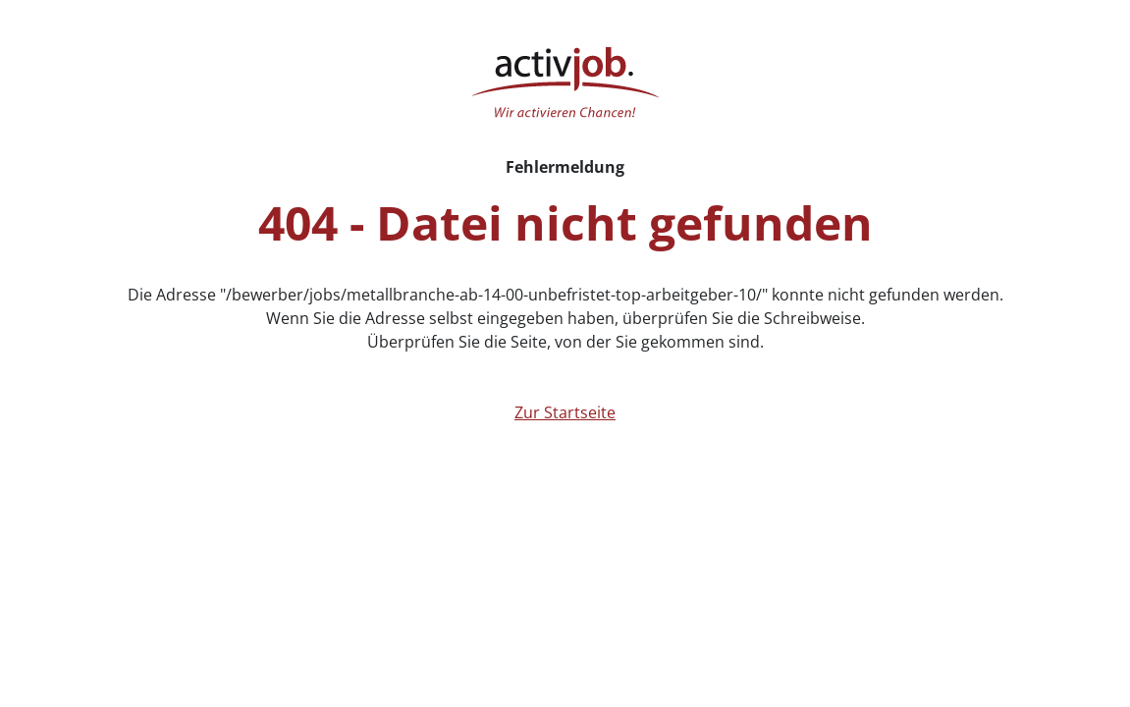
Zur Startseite (565, 412)
